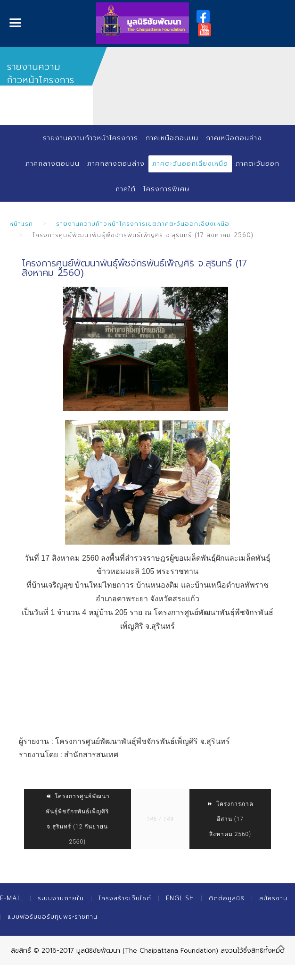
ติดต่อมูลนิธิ (227, 898)
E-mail (11, 898)
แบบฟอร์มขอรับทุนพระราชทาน (53, 916)
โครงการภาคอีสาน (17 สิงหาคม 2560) (230, 819)
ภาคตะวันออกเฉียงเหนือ (190, 164)
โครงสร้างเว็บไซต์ (124, 898)
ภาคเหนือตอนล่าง (234, 138)
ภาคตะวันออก (257, 164)
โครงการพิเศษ (166, 189)
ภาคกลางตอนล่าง (116, 164)
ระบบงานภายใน (61, 898)
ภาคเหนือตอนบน (172, 138)
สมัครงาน (273, 898)
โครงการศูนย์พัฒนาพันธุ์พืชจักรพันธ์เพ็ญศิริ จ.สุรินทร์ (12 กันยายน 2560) (77, 819)
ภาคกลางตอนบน (52, 164)
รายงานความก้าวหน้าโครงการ (90, 138)
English (180, 898)
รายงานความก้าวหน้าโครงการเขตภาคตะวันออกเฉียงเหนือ (142, 223)
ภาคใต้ (125, 189)
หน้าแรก (21, 223)
